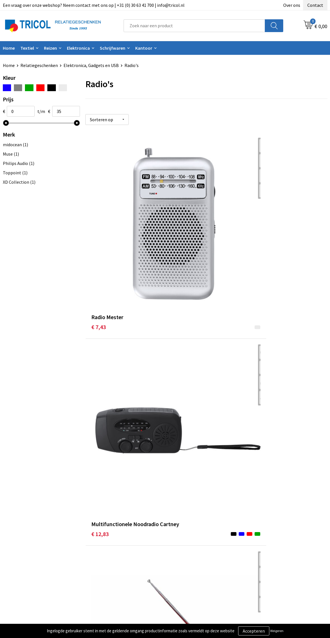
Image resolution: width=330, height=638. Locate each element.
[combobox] (194, 25)
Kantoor (143, 48)
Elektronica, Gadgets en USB (91, 65)
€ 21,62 (261, 354)
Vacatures (101, 561)
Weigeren (277, 631)
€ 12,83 (180, 233)
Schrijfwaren (112, 48)
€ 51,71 (100, 354)
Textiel (27, 48)
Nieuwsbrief (103, 544)
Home (9, 65)
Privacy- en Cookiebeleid (276, 544)
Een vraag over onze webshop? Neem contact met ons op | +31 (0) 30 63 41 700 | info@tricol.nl (94, 5)
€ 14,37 (180, 354)
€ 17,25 (261, 241)
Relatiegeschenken (39, 65)
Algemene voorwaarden (275, 535)
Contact (315, 5)
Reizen (50, 48)
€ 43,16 (180, 476)
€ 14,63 (100, 467)
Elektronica (78, 48)
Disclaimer (262, 552)
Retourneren (184, 552)
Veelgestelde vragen (111, 552)
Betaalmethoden (189, 544)
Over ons (291, 5)
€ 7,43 (98, 224)
